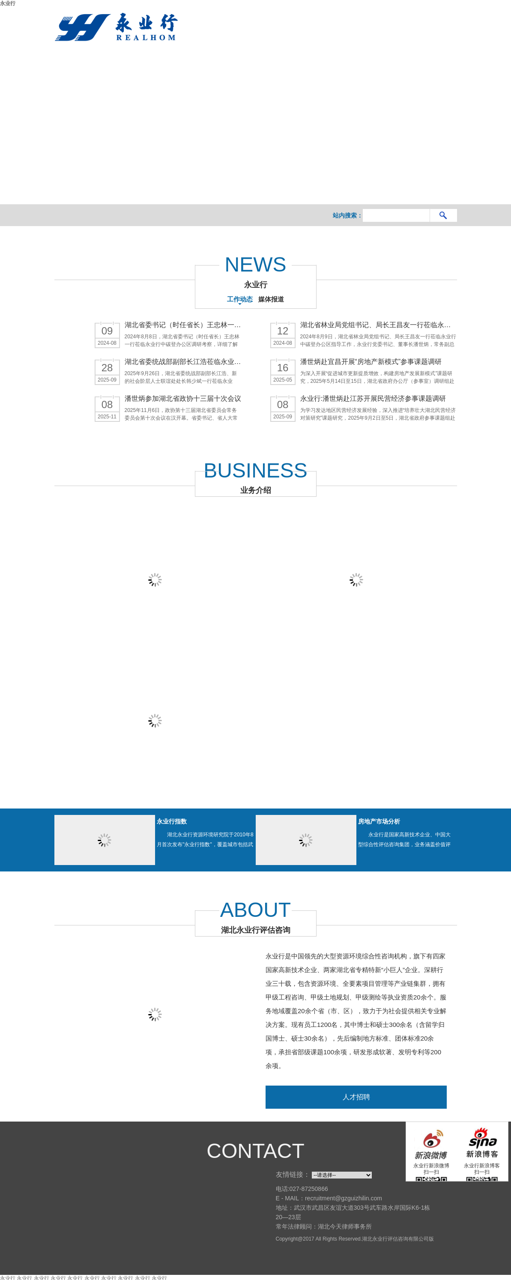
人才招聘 (356, 1094)
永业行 (7, 3)
